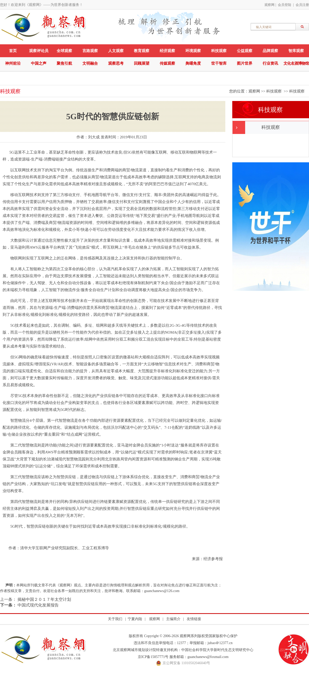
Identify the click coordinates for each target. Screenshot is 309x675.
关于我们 (115, 619)
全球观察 (64, 51)
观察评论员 (38, 51)
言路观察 (90, 51)
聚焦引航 (64, 63)
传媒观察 (167, 63)
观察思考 (116, 63)
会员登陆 (284, 5)
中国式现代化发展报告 (37, 605)
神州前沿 (13, 63)
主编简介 (173, 619)
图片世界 (244, 63)
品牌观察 (270, 51)
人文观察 (116, 51)
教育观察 (141, 51)
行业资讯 (270, 63)
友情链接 (194, 619)
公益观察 (244, 51)
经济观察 (167, 51)
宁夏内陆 (135, 619)
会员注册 (302, 5)
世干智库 (219, 63)
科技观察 (219, 51)
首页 (13, 51)
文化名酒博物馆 (296, 63)
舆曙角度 (193, 63)
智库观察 (296, 51)
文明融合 (90, 63)
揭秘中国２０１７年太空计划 (43, 599)
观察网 (269, 5)
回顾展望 (141, 63)
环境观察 (193, 51)
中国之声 (38, 63)
